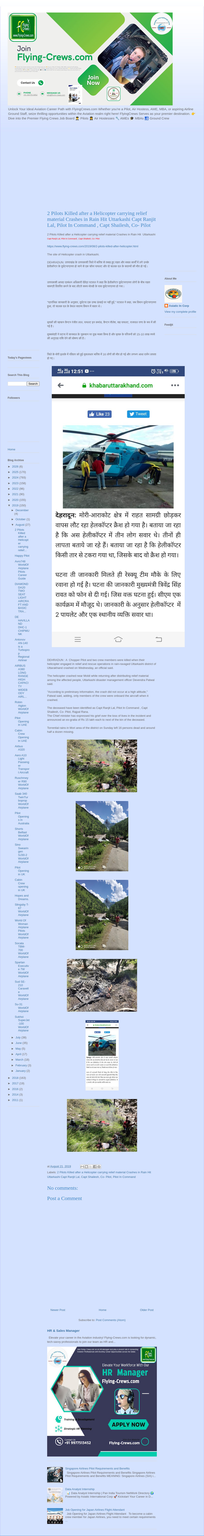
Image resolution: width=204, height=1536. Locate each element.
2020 (15, 500)
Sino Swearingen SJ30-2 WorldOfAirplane (22, 853)
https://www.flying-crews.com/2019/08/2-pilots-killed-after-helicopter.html (92, 246)
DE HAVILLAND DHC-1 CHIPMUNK (22, 625)
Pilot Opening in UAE (22, 721)
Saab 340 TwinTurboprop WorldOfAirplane (22, 800)
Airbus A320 (20, 748)
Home (103, 1310)
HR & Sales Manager (63, 1330)
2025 (15, 472)
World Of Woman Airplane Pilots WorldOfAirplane (22, 929)
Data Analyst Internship (80, 1489)
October (21, 519)
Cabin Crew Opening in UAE (22, 735)
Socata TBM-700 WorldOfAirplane (22, 950)
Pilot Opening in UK (22, 871)
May (19, 1048)
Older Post (147, 1310)
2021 (15, 494)
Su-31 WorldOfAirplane (22, 1008)
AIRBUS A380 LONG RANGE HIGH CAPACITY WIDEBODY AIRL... (21, 681)
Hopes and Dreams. (22, 897)
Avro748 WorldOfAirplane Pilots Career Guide (22, 570)
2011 (15, 1100)
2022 (15, 488)
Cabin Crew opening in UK (21, 885)
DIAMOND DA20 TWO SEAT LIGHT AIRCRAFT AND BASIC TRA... (22, 597)
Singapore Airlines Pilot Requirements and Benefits (97, 1468)
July (18, 1037)
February (22, 1065)
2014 (15, 1094)
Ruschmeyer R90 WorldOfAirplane (22, 783)
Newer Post (57, 1310)
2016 (15, 1089)
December (22, 510)
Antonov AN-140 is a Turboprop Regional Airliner (22, 650)
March (20, 1059)
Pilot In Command (124, 1177)
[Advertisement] (41, 165)
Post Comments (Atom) (110, 1320)
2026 (15, 466)
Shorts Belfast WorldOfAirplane (22, 834)
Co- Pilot (105, 1177)
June (19, 1043)
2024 (15, 477)
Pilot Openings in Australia (22, 818)
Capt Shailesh (90, 1177)
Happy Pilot (22, 555)
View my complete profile (180, 311)
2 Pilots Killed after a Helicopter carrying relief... (21, 540)
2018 (15, 1077)
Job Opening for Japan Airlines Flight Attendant (95, 1509)
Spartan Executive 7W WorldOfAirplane (22, 969)
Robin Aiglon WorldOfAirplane (22, 707)
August (20, 524)
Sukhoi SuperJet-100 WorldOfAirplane (22, 1023)
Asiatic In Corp (179, 305)
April (19, 1054)
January (21, 1070)
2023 (15, 483)
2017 (15, 1083)
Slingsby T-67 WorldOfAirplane (22, 910)
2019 (15, 505)
